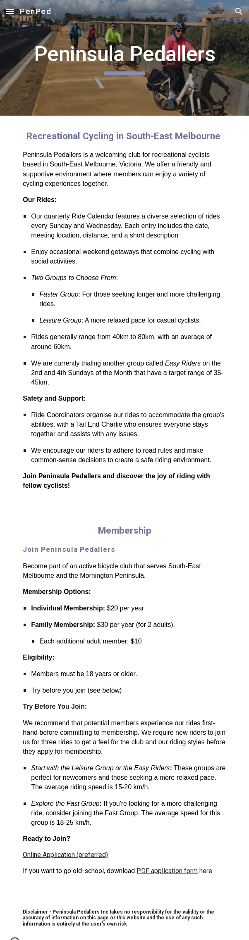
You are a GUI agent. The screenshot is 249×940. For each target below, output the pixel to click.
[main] (124, 58)
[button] (10, 11)
